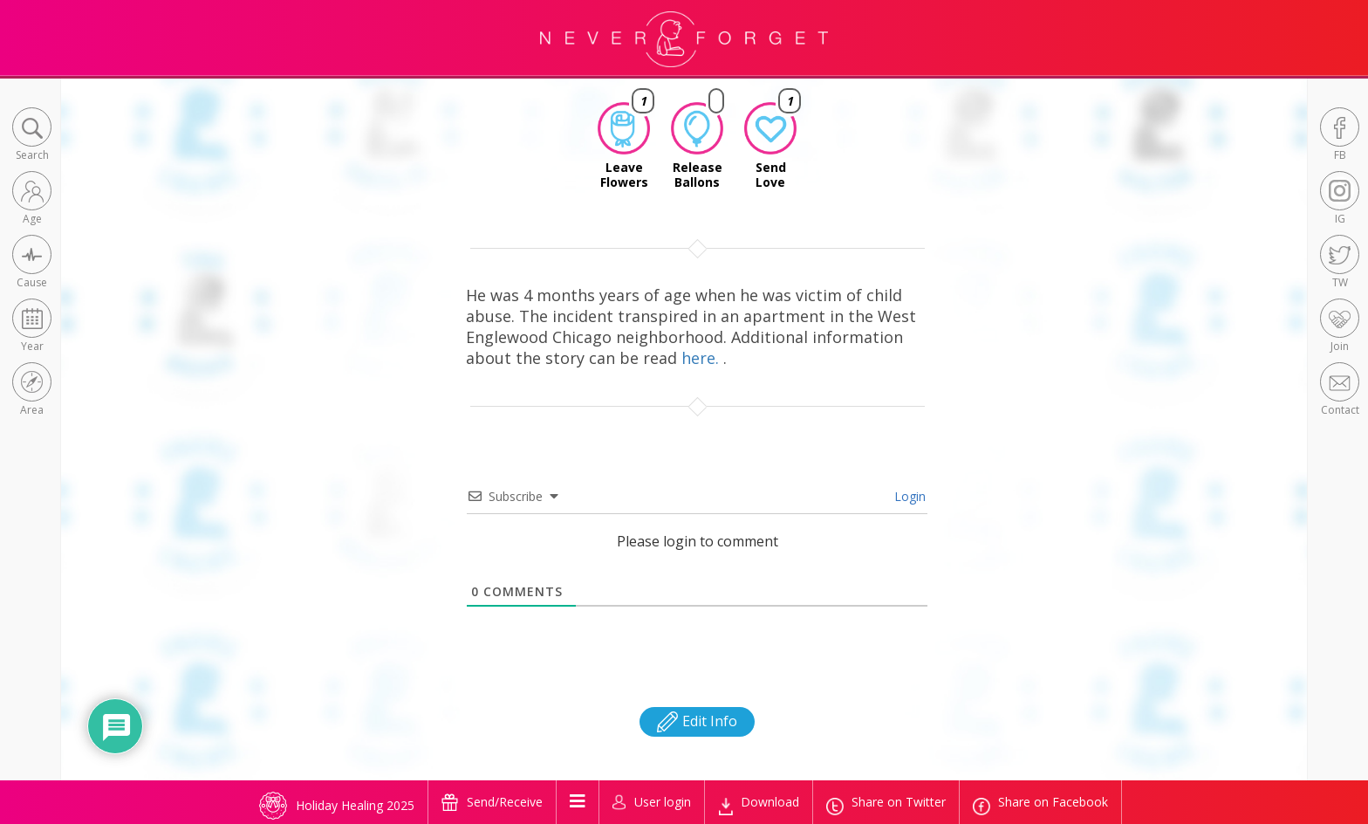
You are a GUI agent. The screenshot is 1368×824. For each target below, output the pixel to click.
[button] (31, 135)
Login (908, 496)
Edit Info (697, 721)
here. (702, 357)
